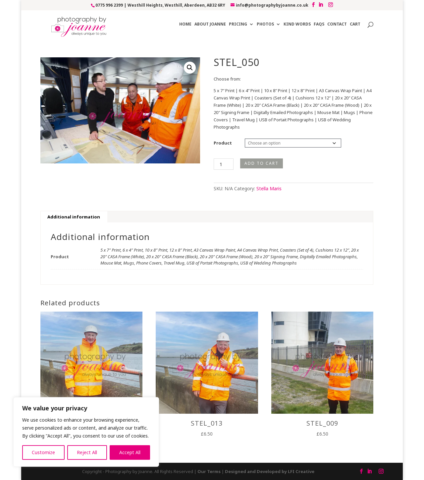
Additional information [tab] (73, 217)
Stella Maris (269, 188)
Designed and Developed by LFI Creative (269, 471)
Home (185, 24)
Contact (337, 24)
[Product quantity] (224, 164)
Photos (265, 24)
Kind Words (297, 24)
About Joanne (210, 24)
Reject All (87, 452)
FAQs (319, 24)
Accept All (129, 452)
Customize (43, 452)
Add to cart (261, 163)
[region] (86, 432)
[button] (190, 68)
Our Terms (209, 471)
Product (223, 143)
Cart (355, 24)
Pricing (238, 24)
